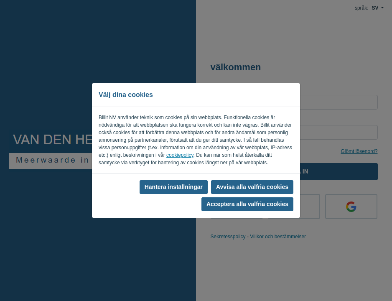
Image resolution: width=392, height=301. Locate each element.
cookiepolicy (179, 155)
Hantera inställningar (174, 187)
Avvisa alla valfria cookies (252, 187)
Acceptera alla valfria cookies (247, 204)
